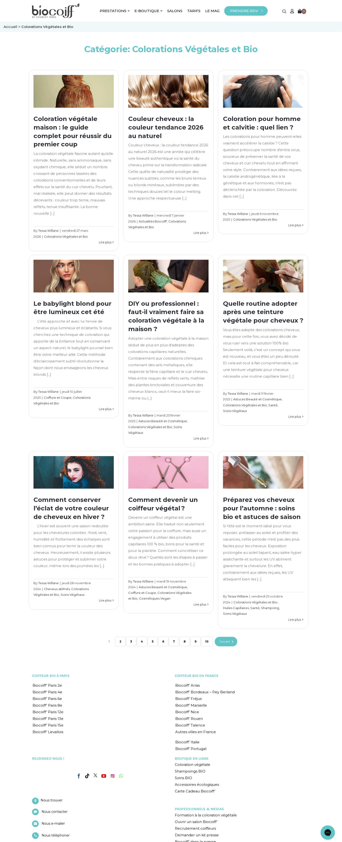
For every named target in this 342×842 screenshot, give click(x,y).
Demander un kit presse (197, 835)
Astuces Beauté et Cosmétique (162, 421)
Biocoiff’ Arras (187, 685)
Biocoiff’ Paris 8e (47, 705)
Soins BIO (183, 778)
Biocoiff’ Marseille (191, 705)
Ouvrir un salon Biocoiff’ (196, 821)
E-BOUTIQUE (148, 11)
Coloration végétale (192, 764)
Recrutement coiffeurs (195, 828)
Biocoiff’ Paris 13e (48, 718)
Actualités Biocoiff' (153, 221)
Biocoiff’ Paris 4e (47, 692)
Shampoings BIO (190, 771)
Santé (273, 405)
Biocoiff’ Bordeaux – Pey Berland (205, 692)
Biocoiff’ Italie (187, 742)
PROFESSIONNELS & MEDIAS (199, 809)
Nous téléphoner (56, 835)
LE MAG (212, 11)
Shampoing (270, 608)
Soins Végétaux (235, 411)
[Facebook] (78, 775)
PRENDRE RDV (244, 11)
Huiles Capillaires (236, 608)
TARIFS (193, 11)
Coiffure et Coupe (57, 397)
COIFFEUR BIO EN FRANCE (196, 676)
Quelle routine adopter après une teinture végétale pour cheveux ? (263, 312)
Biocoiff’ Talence (190, 725)
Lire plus (105, 242)
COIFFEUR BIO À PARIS (51, 676)
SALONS (174, 11)
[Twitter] (95, 775)
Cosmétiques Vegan (154, 598)
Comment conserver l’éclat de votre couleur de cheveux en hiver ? (71, 508)
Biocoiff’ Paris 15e (48, 725)
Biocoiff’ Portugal (190, 748)
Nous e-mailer (53, 823)
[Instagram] (112, 775)
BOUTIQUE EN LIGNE (192, 758)
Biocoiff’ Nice (187, 712)
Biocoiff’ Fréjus (188, 698)
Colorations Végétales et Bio (66, 236)
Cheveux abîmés (57, 589)
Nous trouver (51, 800)
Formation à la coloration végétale (206, 815)
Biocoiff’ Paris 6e (47, 698)
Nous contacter (54, 812)
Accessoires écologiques (197, 784)
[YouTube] (103, 776)
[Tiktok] (87, 776)
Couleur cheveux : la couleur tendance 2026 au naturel (166, 127)
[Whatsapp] (121, 776)
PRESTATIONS (115, 11)
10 (207, 641)
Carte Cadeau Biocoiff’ (195, 791)
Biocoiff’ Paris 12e (48, 712)
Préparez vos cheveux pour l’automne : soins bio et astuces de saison (262, 508)
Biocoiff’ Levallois (48, 732)
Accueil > (12, 26)
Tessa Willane (48, 230)
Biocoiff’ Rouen (189, 718)
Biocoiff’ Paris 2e (47, 685)
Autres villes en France (195, 732)
